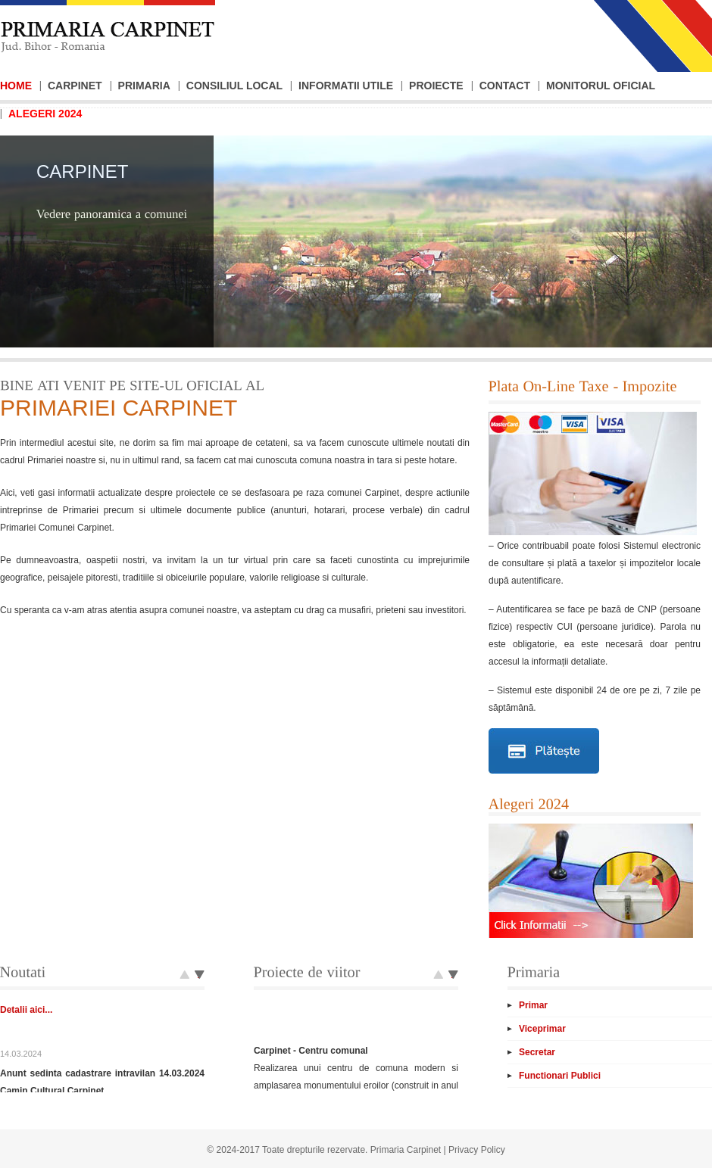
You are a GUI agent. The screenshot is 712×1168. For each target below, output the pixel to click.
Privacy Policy (476, 1150)
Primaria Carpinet (405, 1150)
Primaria (144, 85)
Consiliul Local (234, 85)
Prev (200, 975)
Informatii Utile (345, 85)
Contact (504, 85)
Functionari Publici (560, 1075)
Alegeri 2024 (45, 113)
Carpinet (75, 85)
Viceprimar (542, 1028)
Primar (533, 1005)
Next (184, 975)
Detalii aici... (26, 1044)
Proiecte (436, 85)
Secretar (537, 1052)
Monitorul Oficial (600, 85)
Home (16, 85)
